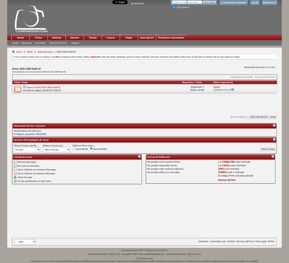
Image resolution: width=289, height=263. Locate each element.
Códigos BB (228, 161)
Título (17, 82)
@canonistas (137, 3)
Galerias (56, 37)
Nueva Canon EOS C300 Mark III (43, 87)
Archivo (231, 241)
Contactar (203, 241)
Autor (25, 82)
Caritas (226, 165)
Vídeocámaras (44, 51)
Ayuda (254, 2)
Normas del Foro (245, 241)
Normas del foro (227, 179)
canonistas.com (218, 241)
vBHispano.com (194, 254)
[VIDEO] (222, 172)
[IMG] (221, 168)
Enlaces (75, 43)
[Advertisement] (110, 211)
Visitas (198, 82)
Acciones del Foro (58, 43)
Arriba (273, 117)
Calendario (26, 43)
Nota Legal (261, 241)
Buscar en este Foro (264, 77)
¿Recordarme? (181, 7)
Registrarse (269, 2)
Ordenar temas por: (53, 145)
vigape (38, 90)
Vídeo (30, 51)
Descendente (98, 148)
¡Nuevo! (74, 37)
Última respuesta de (224, 82)
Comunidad (39, 43)
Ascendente (80, 148)
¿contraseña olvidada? (234, 2)
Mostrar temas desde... (26, 145)
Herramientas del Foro (241, 77)
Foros (38, 37)
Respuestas (187, 82)
